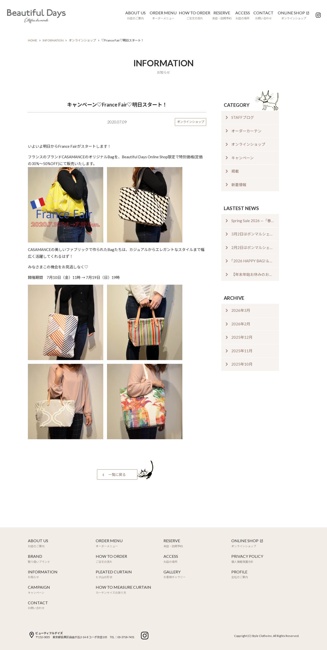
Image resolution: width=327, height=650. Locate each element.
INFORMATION (53, 40)
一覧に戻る (117, 474)
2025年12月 (241, 337)
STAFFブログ (242, 117)
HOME (32, 40)
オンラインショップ (82, 40)
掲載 (235, 171)
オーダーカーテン (246, 131)
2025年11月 (241, 350)
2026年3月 (240, 310)
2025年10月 (241, 364)
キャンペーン (242, 158)
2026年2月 (240, 324)
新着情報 (238, 184)
